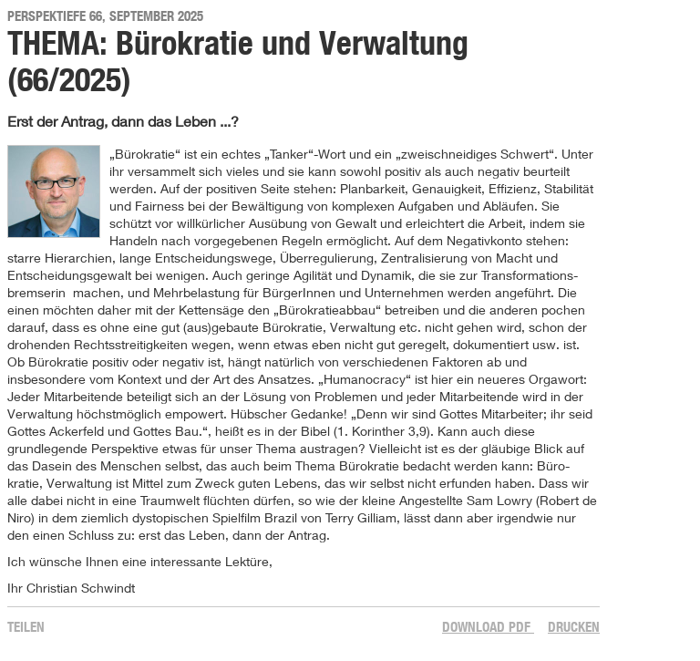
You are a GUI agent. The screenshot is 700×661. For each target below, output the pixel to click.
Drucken (574, 626)
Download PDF (488, 626)
